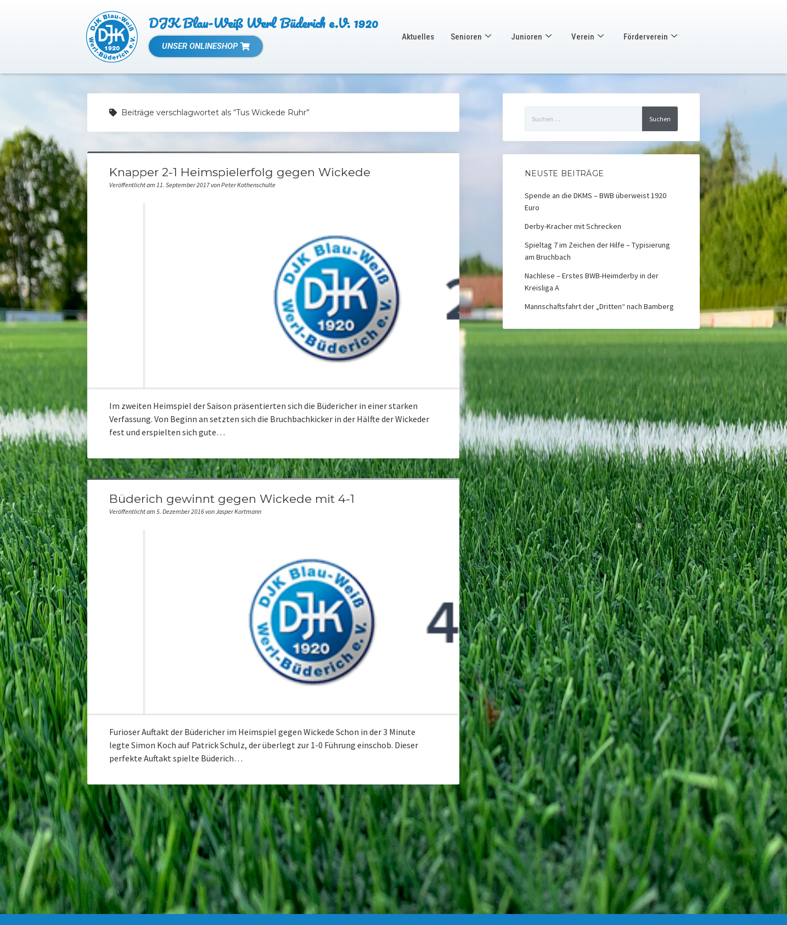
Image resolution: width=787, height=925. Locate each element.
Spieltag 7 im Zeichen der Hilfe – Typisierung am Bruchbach (597, 251)
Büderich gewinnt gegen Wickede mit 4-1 (232, 499)
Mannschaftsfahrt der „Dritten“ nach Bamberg (599, 306)
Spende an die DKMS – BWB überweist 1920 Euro (595, 201)
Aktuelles (418, 37)
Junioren (531, 37)
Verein (587, 37)
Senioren (471, 37)
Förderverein (650, 37)
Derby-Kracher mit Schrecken (573, 226)
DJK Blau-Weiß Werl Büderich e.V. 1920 (263, 22)
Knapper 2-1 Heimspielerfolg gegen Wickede (239, 172)
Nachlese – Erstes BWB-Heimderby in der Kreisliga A (592, 282)
